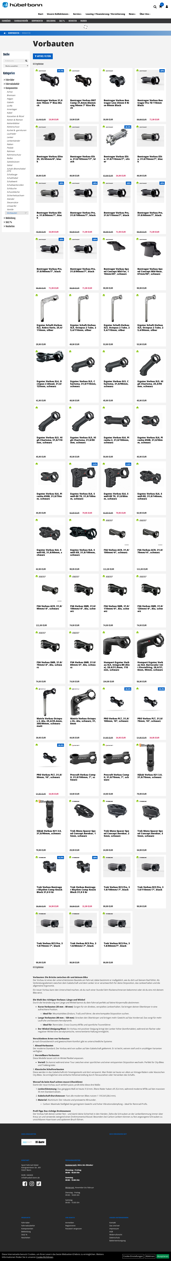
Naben (10, 144)
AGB (111, 1231)
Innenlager (12, 109)
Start (40, 14)
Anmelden (69, 1222)
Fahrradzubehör (21, 21)
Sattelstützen (13, 161)
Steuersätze (12, 202)
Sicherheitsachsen (15, 195)
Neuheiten (73, 21)
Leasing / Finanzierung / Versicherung (105, 14)
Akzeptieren (162, 1256)
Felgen (10, 98)
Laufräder (11, 133)
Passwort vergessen (73, 1228)
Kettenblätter (13, 123)
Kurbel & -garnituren (16, 130)
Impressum (114, 1228)
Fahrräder (6, 21)
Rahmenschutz (14, 154)
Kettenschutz (13, 126)
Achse (9, 91)
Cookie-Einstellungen (133, 1256)
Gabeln (10, 102)
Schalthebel (12, 178)
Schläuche (11, 188)
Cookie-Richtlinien (44, 1257)
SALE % (62, 21)
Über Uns (145, 14)
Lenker (10, 137)
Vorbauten (26, 33)
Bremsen (11, 95)
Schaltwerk (12, 181)
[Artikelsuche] (155, 7)
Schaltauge (12, 174)
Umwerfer (11, 206)
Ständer (10, 199)
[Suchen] (26, 61)
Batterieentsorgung (117, 1240)
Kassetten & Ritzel (15, 116)
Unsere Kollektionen (58, 14)
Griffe (9, 105)
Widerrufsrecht (115, 1234)
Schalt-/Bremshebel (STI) (16, 169)
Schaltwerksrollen (15, 185)
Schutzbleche (13, 192)
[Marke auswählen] (16, 66)
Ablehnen (150, 1256)
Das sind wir (114, 1225)
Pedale (10, 147)
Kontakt (112, 1222)
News (132, 14)
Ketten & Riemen (15, 119)
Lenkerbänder (13, 140)
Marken (83, 21)
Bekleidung (51, 21)
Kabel (9, 112)
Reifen (10, 158)
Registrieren (70, 1225)
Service (77, 14)
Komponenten (37, 21)
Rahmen (11, 151)
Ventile (10, 209)
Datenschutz (114, 1237)
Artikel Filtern (43, 56)
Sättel (9, 165)
